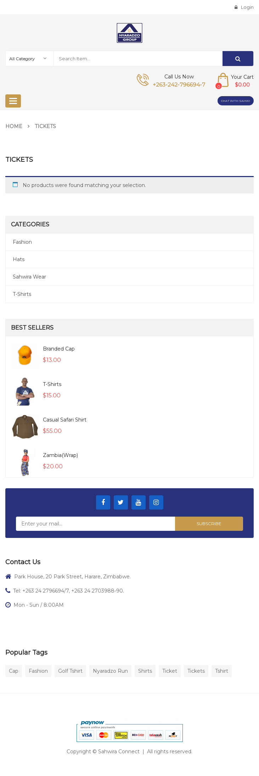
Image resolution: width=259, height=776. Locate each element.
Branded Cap (59, 349)
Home (13, 126)
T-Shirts (22, 294)
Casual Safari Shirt (64, 420)
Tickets (196, 671)
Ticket (169, 671)
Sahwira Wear (29, 277)
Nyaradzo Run (110, 671)
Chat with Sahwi (235, 101)
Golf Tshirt (70, 671)
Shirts (145, 671)
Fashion (22, 242)
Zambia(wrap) (60, 455)
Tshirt (221, 671)
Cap (13, 671)
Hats (18, 259)
